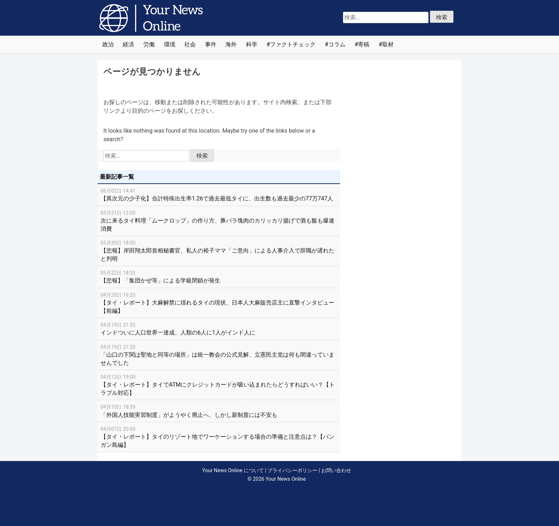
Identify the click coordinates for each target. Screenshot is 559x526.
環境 (169, 44)
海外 (231, 44)
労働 (149, 44)
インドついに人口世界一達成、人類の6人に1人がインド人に (219, 328)
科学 (251, 44)
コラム (336, 44)
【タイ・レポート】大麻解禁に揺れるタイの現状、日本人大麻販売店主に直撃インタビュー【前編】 (219, 302)
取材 (388, 44)
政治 (108, 44)
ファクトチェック (293, 44)
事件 (210, 44)
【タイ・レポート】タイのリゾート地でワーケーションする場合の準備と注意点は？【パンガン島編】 (219, 436)
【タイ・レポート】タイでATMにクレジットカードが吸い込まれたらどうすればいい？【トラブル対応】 (219, 384)
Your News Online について (232, 471)
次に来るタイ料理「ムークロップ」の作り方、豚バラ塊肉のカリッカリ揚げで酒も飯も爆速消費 (219, 220)
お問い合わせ (336, 471)
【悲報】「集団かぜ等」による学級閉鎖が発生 (219, 276)
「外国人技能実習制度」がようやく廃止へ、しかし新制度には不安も (219, 410)
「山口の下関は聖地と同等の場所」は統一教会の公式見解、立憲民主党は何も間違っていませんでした (219, 354)
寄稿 (363, 44)
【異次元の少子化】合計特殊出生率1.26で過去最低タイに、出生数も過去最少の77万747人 (219, 194)
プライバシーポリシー (292, 471)
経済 (128, 44)
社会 (190, 44)
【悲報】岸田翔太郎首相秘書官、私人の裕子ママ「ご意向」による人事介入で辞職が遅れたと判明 (219, 250)
